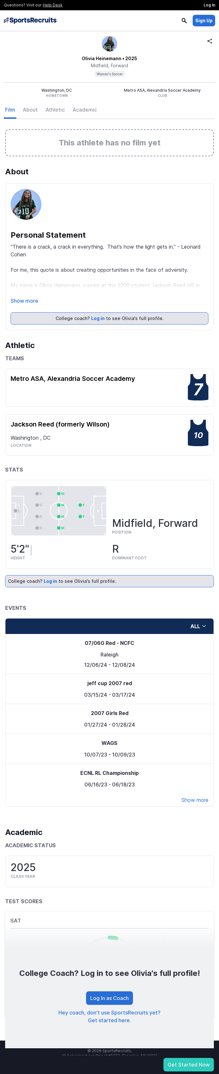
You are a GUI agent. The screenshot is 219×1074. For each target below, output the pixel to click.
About (30, 109)
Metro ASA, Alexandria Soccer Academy (73, 378)
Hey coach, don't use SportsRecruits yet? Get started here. (109, 1016)
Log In (209, 5)
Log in (98, 318)
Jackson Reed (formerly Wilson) (60, 424)
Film (10, 109)
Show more (24, 301)
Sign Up (204, 20)
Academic (85, 109)
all (198, 626)
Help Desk (53, 5)
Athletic (55, 109)
